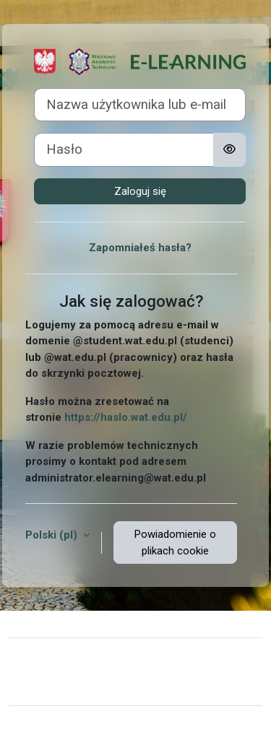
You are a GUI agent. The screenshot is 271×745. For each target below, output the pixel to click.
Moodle (120, 725)
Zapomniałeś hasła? (140, 247)
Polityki (36, 685)
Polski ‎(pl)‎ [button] (52, 534)
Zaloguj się (140, 191)
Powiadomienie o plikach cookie (175, 542)
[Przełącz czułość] (229, 149)
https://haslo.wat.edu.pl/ (125, 417)
